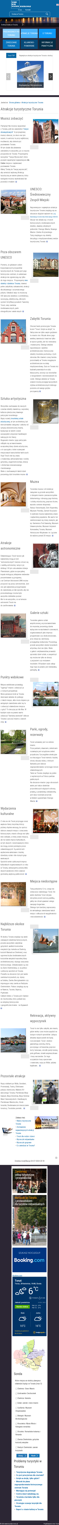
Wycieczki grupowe (24, 1142)
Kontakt (28, 10)
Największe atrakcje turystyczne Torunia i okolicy (36, 56)
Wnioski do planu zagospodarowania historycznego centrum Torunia (28, 1484)
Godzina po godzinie (21, 1331)
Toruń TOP (11, 56)
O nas (20, 10)
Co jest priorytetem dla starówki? (30, 1475)
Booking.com (17, 1275)
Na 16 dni (18, 1333)
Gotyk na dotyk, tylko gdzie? (27, 1478)
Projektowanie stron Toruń (51, 1524)
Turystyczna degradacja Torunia (29, 1472)
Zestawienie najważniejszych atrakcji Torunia (25, 1130)
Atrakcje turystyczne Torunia (32, 102)
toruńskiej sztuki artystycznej (15, 446)
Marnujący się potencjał (26, 1491)
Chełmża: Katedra (24, 1398)
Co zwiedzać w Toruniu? (26, 1145)
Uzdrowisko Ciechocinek (27, 1393)
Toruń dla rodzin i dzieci (26, 1136)
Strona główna (14, 102)
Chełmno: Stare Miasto (26, 1388)
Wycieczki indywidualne (25, 1139)
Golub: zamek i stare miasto (28, 1403)
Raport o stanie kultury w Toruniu (29, 1509)
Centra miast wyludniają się (27, 1494)
